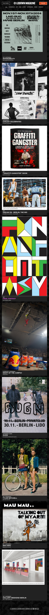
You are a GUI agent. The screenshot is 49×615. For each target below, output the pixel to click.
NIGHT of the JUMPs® (12, 373)
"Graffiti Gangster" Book (15, 173)
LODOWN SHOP (20, 608)
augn (5, 435)
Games (24, 7)
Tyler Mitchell (10, 498)
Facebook (31, 609)
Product (41, 7)
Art (17, 7)
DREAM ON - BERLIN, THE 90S (15, 212)
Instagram (33, 609)
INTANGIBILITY (9, 59)
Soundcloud (38, 609)
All (6, 7)
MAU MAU (7, 545)
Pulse (43, 3)
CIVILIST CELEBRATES (12, 122)
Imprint (28, 608)
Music (35, 7)
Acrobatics (11, 7)
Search (13, 608)
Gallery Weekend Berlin (14, 598)
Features (6, 3)
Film (20, 7)
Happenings (30, 7)
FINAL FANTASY (9, 299)
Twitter (35, 609)
